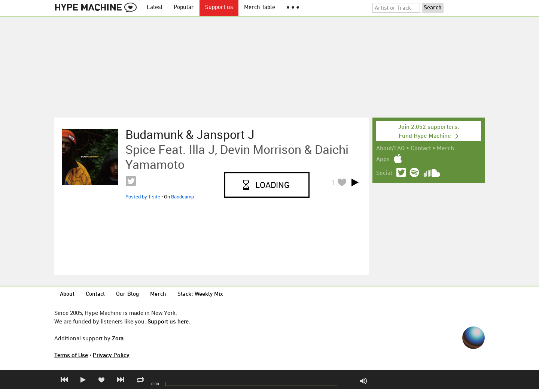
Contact (421, 149)
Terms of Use (71, 355)
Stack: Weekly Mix (200, 294)
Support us (219, 7)
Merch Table (259, 7)
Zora (118, 338)
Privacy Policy (111, 355)
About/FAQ (390, 149)
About (67, 294)
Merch (445, 149)
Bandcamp (182, 196)
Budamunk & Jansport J (190, 134)
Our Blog (127, 294)
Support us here (168, 321)
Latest (154, 7)
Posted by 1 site (142, 196)
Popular (184, 7)
